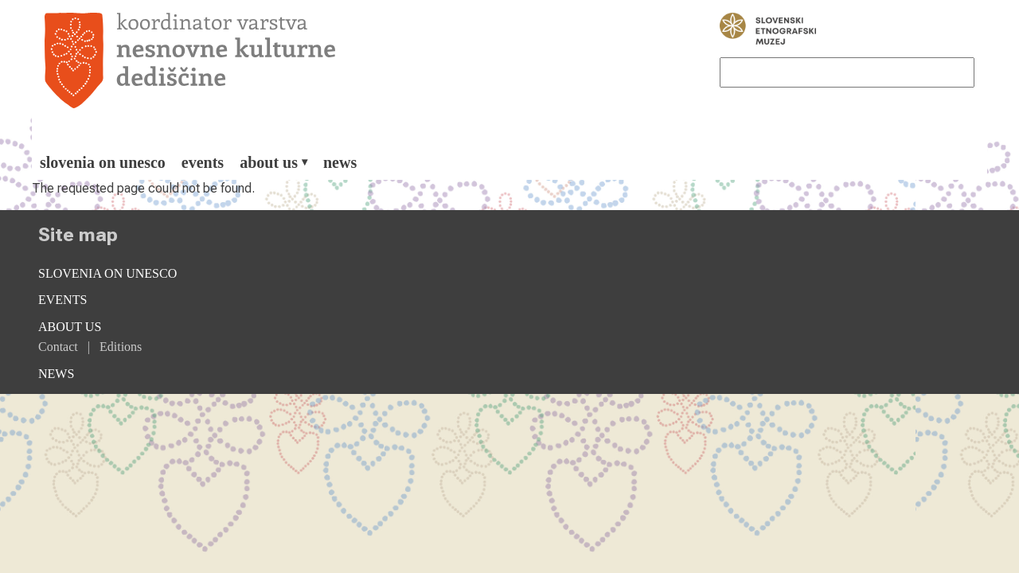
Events (203, 162)
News (340, 162)
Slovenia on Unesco (103, 162)
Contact (58, 346)
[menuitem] (103, 162)
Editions (121, 346)
